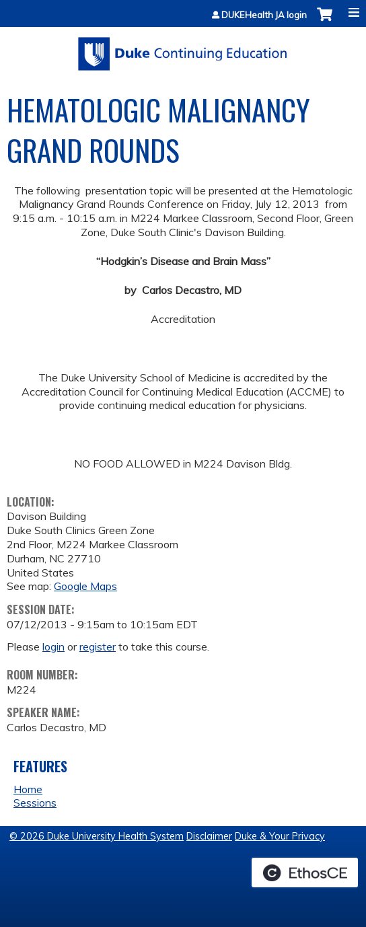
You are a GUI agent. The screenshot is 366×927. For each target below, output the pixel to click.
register (97, 646)
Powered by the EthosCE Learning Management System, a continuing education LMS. (304, 872)
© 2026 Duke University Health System (96, 836)
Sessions (35, 802)
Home (27, 789)
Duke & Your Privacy (280, 836)
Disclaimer (209, 836)
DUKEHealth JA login (264, 15)
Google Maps (85, 586)
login (53, 646)
